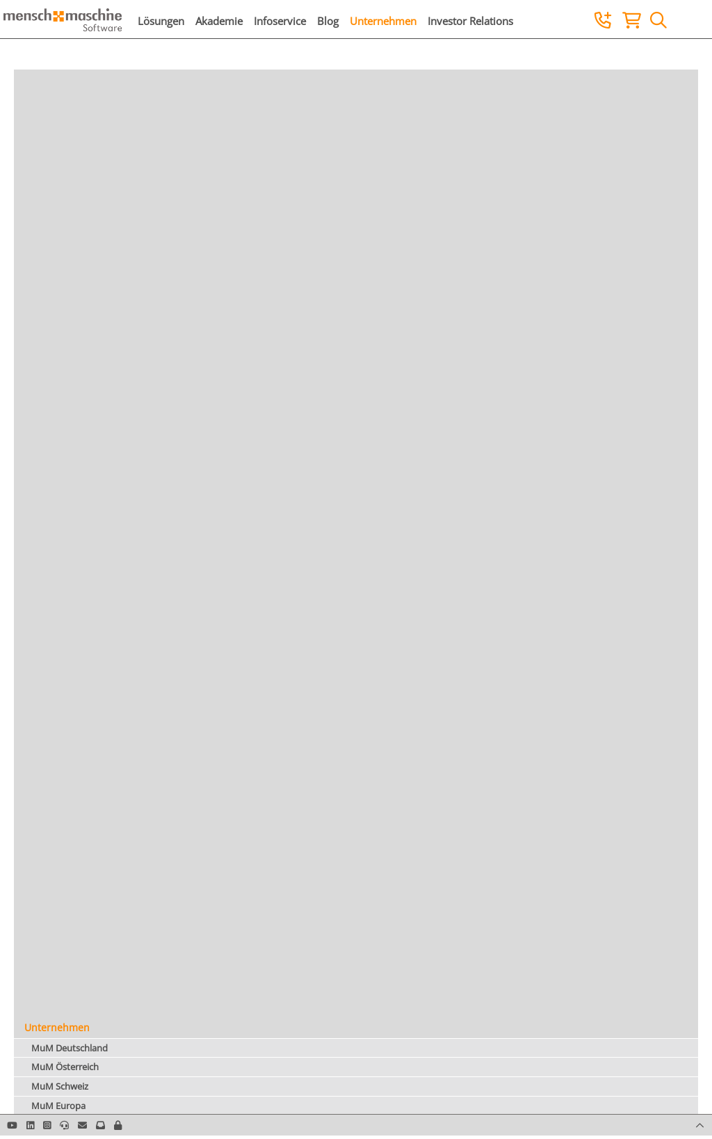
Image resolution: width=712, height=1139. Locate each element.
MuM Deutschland (69, 1048)
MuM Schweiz (59, 1086)
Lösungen (161, 21)
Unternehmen (383, 21)
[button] (118, 1125)
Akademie (219, 21)
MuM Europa (58, 1105)
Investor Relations (470, 21)
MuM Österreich (65, 1066)
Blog (328, 21)
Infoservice (280, 21)
